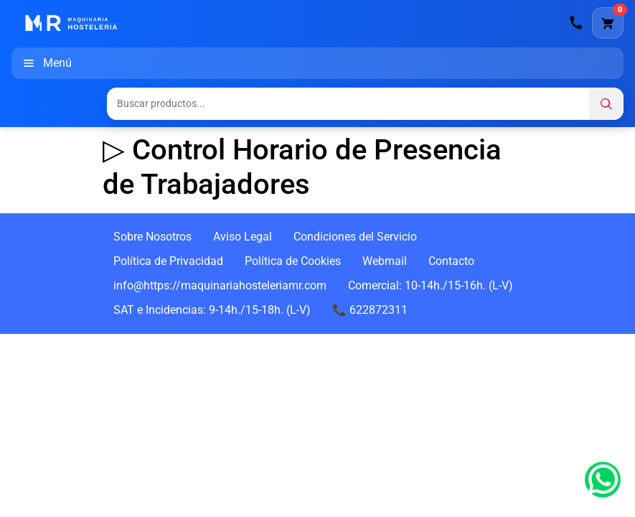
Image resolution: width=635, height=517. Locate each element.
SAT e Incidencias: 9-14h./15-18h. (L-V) (212, 310)
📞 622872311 (370, 310)
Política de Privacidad (168, 261)
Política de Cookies (293, 261)
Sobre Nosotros (152, 236)
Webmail (384, 261)
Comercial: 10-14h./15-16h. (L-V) (430, 285)
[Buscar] (606, 104)
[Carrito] (608, 23)
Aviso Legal (242, 236)
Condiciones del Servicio (355, 236)
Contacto (451, 261)
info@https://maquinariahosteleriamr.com (219, 285)
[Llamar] (576, 23)
